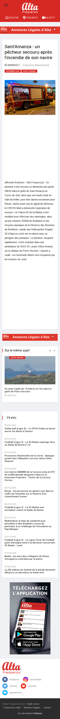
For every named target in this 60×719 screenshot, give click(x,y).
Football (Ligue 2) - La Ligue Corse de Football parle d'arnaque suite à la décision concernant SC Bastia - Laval (30, 542)
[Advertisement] (30, 147)
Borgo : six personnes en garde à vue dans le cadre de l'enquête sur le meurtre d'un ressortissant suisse (29, 493)
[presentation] (50, 351)
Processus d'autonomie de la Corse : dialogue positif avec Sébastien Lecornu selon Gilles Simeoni (29, 458)
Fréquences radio (12, 707)
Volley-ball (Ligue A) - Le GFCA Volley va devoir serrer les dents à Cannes (30, 430)
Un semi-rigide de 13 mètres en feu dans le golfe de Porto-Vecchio (28, 390)
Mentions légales (32, 707)
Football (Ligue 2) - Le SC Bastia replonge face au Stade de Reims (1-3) (30, 443)
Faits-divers (29, 71)
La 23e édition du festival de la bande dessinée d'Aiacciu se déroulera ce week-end (30, 571)
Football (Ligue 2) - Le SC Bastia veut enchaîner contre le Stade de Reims (24, 509)
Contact (47, 707)
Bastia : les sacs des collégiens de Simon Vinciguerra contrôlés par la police (27, 558)
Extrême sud (12, 71)
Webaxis (38, 713)
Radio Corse (33, 704)
